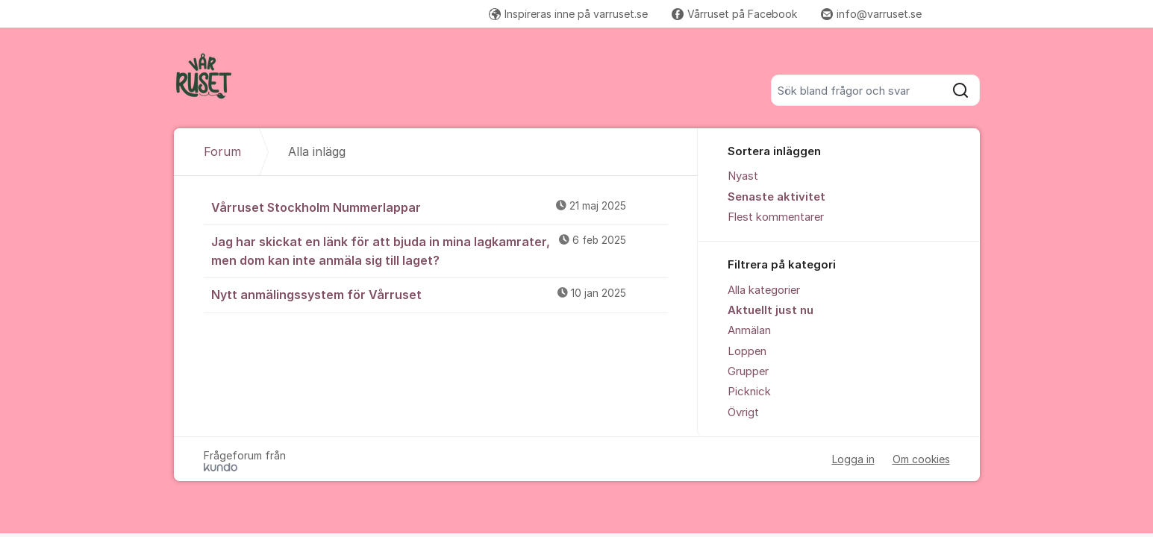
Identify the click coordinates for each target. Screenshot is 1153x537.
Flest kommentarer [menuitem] (776, 217)
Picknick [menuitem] (749, 391)
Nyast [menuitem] (743, 176)
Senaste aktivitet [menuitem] (776, 197)
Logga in (853, 459)
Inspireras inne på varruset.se (568, 13)
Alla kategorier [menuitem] (764, 290)
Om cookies (921, 459)
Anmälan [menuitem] (749, 330)
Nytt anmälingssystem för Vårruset (439, 294)
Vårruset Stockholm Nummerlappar (439, 206)
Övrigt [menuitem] (743, 412)
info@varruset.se (871, 13)
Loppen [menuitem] (747, 351)
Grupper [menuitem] (748, 371)
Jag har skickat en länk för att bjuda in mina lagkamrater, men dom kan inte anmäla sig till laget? (439, 250)
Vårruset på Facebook (734, 13)
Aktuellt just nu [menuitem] (770, 310)
